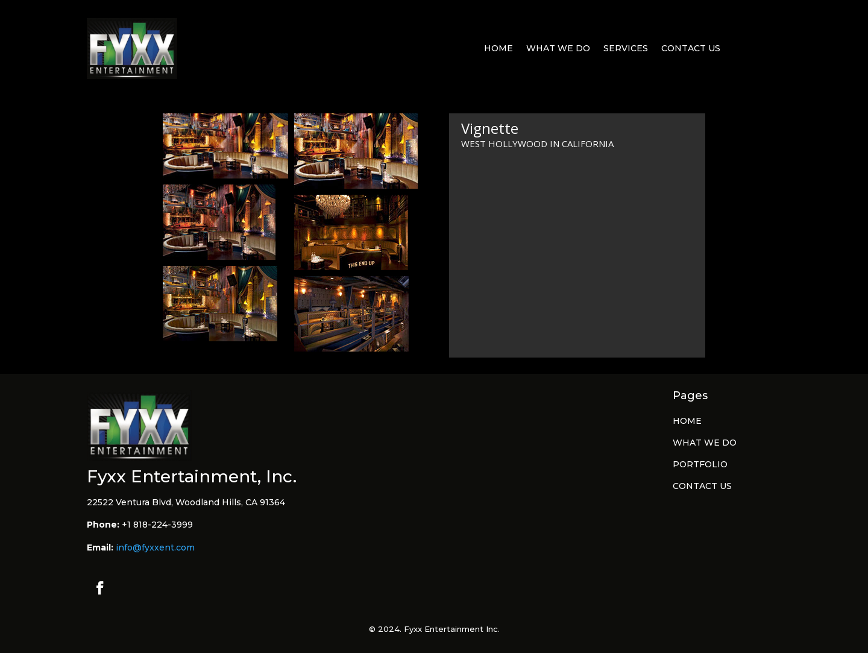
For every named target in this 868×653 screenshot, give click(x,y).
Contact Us (690, 49)
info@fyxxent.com (155, 547)
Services (625, 49)
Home (498, 49)
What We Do (558, 49)
